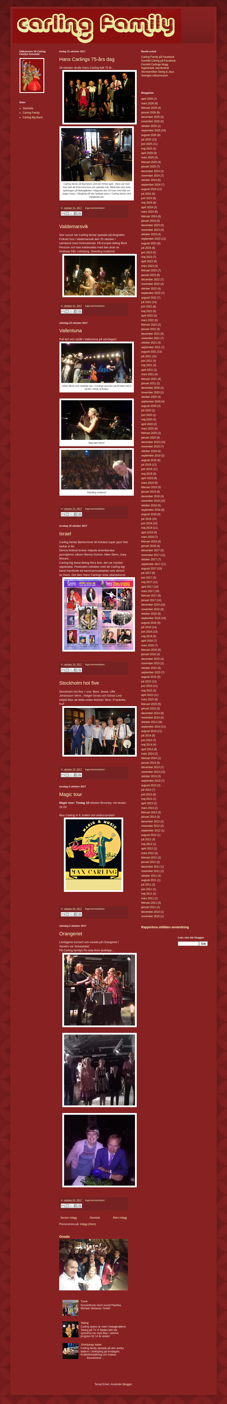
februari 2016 (149, 649)
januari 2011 (148, 907)
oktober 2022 (149, 288)
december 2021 (150, 333)
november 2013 (150, 771)
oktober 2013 (149, 776)
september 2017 (150, 564)
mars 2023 (147, 266)
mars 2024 (147, 211)
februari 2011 (149, 902)
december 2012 (150, 821)
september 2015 (150, 672)
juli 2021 (146, 356)
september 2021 (150, 347)
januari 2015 (148, 708)
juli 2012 (146, 839)
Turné (84, 1301)
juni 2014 (146, 740)
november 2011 (150, 871)
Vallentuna (70, 330)
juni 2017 (146, 577)
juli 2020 (146, 410)
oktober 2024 (149, 180)
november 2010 (150, 916)
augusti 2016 (149, 622)
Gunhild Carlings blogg (154, 64)
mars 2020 (147, 428)
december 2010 (150, 911)
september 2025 (150, 130)
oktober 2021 (149, 342)
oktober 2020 (149, 396)
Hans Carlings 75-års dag (86, 59)
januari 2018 (148, 546)
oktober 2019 (149, 451)
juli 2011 (146, 884)
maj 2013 (146, 798)
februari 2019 (149, 487)
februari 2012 (149, 857)
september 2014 (150, 726)
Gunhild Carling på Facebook (158, 60)
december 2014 (150, 713)
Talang (84, 1322)
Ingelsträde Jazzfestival (155, 68)
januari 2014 (148, 762)
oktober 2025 (149, 126)
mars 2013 (147, 808)
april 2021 (147, 369)
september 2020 (150, 401)
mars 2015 (147, 699)
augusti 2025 (149, 135)
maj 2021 (146, 365)
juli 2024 (146, 193)
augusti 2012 (149, 835)
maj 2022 (146, 311)
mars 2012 (147, 853)
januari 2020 (148, 437)
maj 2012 (146, 844)
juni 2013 (146, 794)
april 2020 (147, 424)
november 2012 (150, 825)
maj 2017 (146, 582)
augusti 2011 (149, 880)
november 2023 (150, 229)
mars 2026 (147, 103)
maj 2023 (146, 256)
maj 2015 (146, 690)
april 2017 (147, 586)
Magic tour (70, 794)
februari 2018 (149, 541)
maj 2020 (146, 419)
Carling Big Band (33, 117)
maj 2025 (146, 148)
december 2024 (150, 171)
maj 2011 (146, 893)
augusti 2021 (149, 351)
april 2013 (147, 803)
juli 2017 (146, 573)
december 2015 (150, 658)
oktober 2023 (149, 234)
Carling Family (31, 112)
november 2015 (150, 663)
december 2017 (150, 550)
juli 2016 (146, 627)
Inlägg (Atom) (88, 1224)
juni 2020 (146, 415)
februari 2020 (149, 433)
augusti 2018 (149, 514)
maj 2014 (146, 744)
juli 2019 (146, 464)
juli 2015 (146, 681)
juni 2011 (146, 889)
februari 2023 (149, 270)
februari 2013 (149, 812)
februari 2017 (149, 595)
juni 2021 (146, 360)
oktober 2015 (149, 668)
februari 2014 (149, 758)
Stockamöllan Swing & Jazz (157, 71)
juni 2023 (146, 252)
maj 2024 (146, 202)
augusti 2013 (149, 785)
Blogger (127, 1384)
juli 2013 (146, 789)
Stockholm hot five (79, 683)
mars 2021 (147, 374)
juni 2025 (146, 144)
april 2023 (147, 261)
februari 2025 (149, 162)
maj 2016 (146, 636)
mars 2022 (147, 320)
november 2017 (150, 555)
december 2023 (150, 225)
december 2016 (150, 604)
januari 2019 (148, 491)
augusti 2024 (149, 189)
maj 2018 (146, 527)
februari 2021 (149, 379)
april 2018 (147, 532)
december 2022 (150, 279)
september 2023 (150, 238)
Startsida (95, 1217)
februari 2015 (149, 704)
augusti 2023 (149, 243)
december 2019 (150, 442)
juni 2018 (146, 523)
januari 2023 (148, 275)
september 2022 (150, 293)
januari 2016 (148, 654)
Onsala (64, 1236)
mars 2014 (147, 753)
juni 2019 (146, 469)
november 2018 (150, 500)
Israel (65, 533)
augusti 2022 (149, 297)
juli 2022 (146, 302)
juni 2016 (146, 631)
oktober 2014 (149, 722)
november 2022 (150, 283)
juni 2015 (146, 685)
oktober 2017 (149, 559)
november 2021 (150, 338)
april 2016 (147, 640)
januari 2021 (148, 383)
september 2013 (150, 780)
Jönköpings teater (91, 1344)
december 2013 (150, 767)
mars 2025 (147, 157)
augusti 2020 (149, 406)
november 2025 (150, 121)
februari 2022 (149, 324)
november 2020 (150, 392)
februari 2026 (149, 107)
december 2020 (150, 387)
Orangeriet (70, 933)
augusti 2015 (149, 676)
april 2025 (147, 153)
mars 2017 (147, 591)
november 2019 (150, 446)
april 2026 (147, 98)
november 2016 (150, 609)
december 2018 (150, 496)
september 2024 (150, 184)
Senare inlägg (68, 1217)
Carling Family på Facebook (157, 56)
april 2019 (147, 478)
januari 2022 (148, 329)
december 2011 (150, 866)
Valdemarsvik (73, 226)
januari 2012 (148, 862)
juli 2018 (146, 518)
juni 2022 (146, 306)
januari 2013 (148, 816)
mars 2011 (147, 898)
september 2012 (150, 830)
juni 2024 (146, 198)
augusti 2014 (149, 731)
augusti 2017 (149, 568)
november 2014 (150, 717)
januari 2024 (148, 220)
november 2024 (150, 175)
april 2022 (147, 315)
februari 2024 (149, 216)
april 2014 (147, 749)
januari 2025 (148, 166)
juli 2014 (146, 735)
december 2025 (150, 116)
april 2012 (147, 848)
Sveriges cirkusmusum (154, 75)
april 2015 (147, 695)
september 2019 (150, 455)
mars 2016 (147, 645)
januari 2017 (148, 600)
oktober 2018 (149, 505)
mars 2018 (147, 536)
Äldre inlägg (120, 1217)
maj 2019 (146, 473)
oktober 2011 (149, 875)
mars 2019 (147, 482)
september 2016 (150, 618)
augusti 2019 (149, 460)
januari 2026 (148, 112)
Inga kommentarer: (95, 208)
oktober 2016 (149, 613)
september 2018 (150, 509)
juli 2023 (146, 247)
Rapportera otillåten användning (165, 927)
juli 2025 (146, 139)
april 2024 (147, 207)
